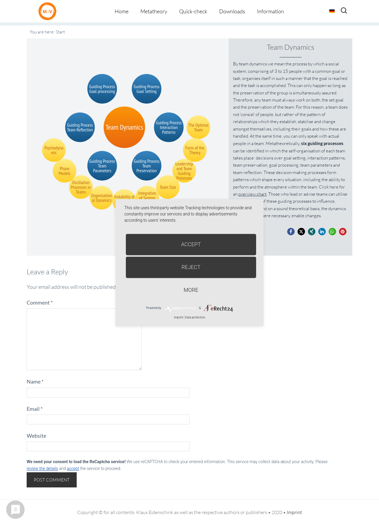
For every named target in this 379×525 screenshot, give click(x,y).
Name (35, 381)
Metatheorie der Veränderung (49, 11)
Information (270, 11)
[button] (291, 231)
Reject (191, 267)
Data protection (195, 317)
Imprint (294, 512)
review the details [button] (42, 468)
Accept (191, 244)
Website (36, 435)
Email (35, 408)
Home (122, 11)
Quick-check (193, 11)
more (191, 290)
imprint (178, 317)
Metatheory (153, 11)
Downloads (232, 11)
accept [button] (73, 468)
